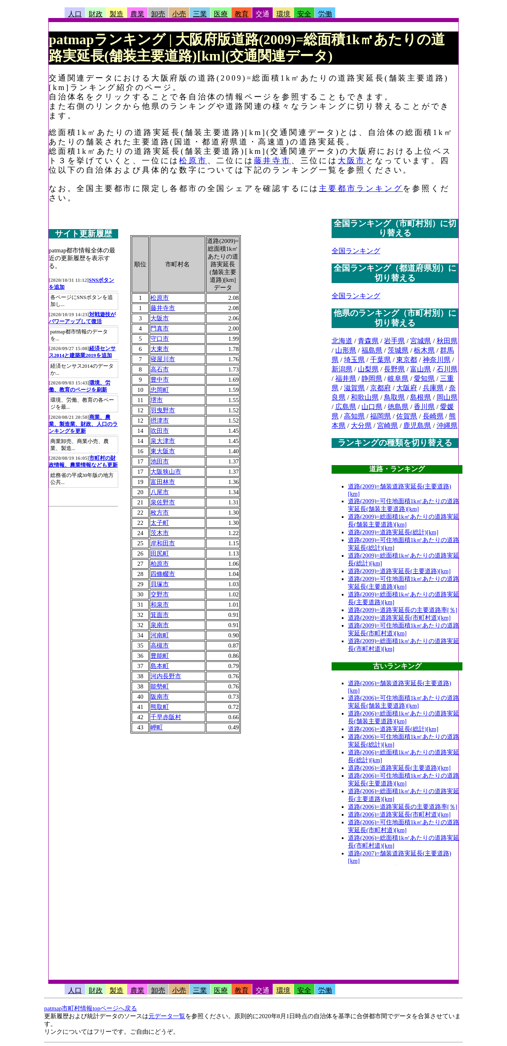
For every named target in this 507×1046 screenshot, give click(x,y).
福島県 (371, 350)
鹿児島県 (417, 426)
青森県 (368, 341)
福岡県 (380, 416)
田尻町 (159, 553)
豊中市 (159, 379)
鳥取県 (394, 397)
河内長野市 (165, 676)
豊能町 (159, 655)
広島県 (345, 407)
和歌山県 (365, 397)
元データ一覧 (166, 1016)
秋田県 (447, 341)
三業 (200, 14)
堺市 (156, 400)
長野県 (394, 369)
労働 (325, 14)
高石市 (159, 369)
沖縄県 (447, 426)
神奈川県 (437, 360)
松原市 (193, 160)
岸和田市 (162, 543)
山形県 (345, 350)
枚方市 (159, 512)
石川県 (447, 369)
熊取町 (159, 707)
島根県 (420, 397)
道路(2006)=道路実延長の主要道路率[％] (403, 806)
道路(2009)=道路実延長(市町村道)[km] (399, 617)
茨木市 (159, 533)
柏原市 (159, 563)
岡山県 (447, 397)
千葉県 (380, 360)
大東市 (159, 349)
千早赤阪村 (165, 717)
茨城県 (398, 350)
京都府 (380, 388)
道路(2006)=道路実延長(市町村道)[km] (399, 814)
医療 (221, 14)
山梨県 (368, 369)
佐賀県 (406, 416)
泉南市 (159, 625)
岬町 (156, 727)
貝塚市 (159, 584)
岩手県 (394, 341)
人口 (75, 14)
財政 (96, 14)
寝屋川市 (162, 359)
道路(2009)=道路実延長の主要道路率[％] (403, 610)
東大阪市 (162, 451)
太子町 (159, 523)
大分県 (361, 426)
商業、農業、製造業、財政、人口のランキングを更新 (83, 424)
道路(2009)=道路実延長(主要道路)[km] (399, 571)
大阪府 (406, 388)
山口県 (371, 407)
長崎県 (433, 416)
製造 (116, 14)
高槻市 (159, 645)
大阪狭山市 (165, 471)
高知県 (354, 416)
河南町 (159, 635)
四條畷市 (162, 574)
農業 (137, 14)
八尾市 (159, 492)
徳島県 (398, 407)
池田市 (159, 461)
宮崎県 (387, 426)
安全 (304, 14)
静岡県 (371, 378)
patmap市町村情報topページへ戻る (90, 1008)
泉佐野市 (162, 502)
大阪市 (352, 160)
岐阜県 (398, 378)
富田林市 (162, 482)
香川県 (424, 407)
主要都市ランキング (361, 188)
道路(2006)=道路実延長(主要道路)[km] (399, 768)
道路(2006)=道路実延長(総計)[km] (393, 729)
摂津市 (159, 420)
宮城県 (420, 341)
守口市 (159, 338)
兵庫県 (433, 388)
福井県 (345, 378)
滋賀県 (354, 388)
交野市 (159, 594)
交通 (262, 14)
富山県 (420, 369)
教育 (242, 14)
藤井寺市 (272, 160)
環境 (283, 14)
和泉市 (159, 604)
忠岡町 (159, 390)
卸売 (158, 14)
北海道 (342, 341)
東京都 (406, 360)
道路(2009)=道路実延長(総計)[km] (393, 532)
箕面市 (159, 615)
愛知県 (424, 378)
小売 (179, 14)
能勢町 (159, 686)
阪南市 (159, 696)
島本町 (159, 666)
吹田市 (159, 430)
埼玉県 (354, 360)
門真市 (159, 328)
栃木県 (424, 350)
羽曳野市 (162, 410)
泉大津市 (162, 441)
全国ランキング (356, 251)
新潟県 (342, 369)
